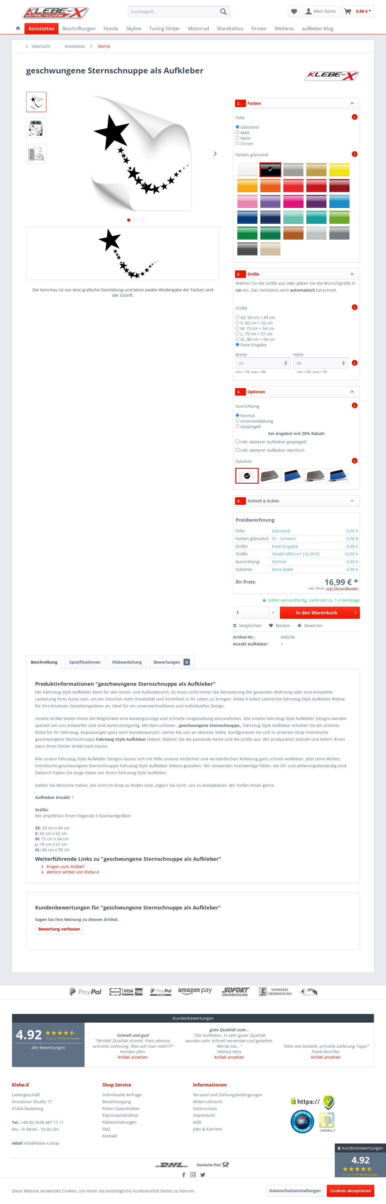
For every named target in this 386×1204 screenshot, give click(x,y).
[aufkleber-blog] (317, 28)
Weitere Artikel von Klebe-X (70, 872)
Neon (245, 138)
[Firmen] (259, 28)
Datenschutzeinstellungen (295, 1190)
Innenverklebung (256, 421)
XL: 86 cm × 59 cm (257, 339)
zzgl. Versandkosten (342, 588)
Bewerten (310, 625)
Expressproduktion (120, 1115)
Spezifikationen (84, 662)
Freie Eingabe (253, 344)
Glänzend (249, 127)
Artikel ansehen (133, 1057)
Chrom (246, 143)
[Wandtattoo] (230, 28)
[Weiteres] (284, 28)
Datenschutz (205, 1108)
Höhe (321, 360)
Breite (263, 360)
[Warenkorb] (357, 11)
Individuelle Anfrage (122, 1094)
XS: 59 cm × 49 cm (257, 317)
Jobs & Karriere (207, 1129)
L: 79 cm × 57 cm (256, 334)
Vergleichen (247, 625)
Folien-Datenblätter (121, 1108)
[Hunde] (111, 28)
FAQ (106, 1129)
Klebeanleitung (127, 662)
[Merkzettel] (294, 11)
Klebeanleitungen (119, 1122)
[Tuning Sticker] (164, 28)
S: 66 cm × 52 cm (256, 323)
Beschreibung (44, 662)
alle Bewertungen (48, 1047)
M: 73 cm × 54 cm (257, 328)
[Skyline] (133, 28)
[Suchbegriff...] (179, 11)
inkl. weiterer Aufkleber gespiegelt (273, 442)
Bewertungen (172, 662)
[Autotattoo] (41, 28)
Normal (247, 415)
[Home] (18, 28)
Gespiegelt (250, 426)
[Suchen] (223, 11)
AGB (197, 1122)
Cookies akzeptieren (350, 1190)
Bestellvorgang (116, 1101)
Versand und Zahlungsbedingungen (228, 1094)
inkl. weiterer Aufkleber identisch (272, 450)
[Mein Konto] (321, 11)
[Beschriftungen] (79, 28)
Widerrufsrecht (207, 1101)
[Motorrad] (198, 28)
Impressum (204, 1115)
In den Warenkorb (326, 612)
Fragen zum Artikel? (63, 866)
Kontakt (109, 1136)
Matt (244, 132)
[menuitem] (179, 11)
